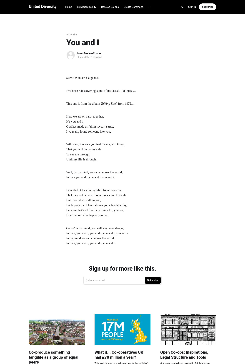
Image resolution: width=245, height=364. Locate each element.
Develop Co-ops (110, 6)
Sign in (192, 6)
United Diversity (43, 6)
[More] (149, 7)
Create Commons (133, 6)
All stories (71, 34)
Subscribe (207, 6)
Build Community (86, 6)
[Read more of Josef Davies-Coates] (70, 55)
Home (68, 6)
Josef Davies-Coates (89, 53)
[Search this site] (182, 6)
